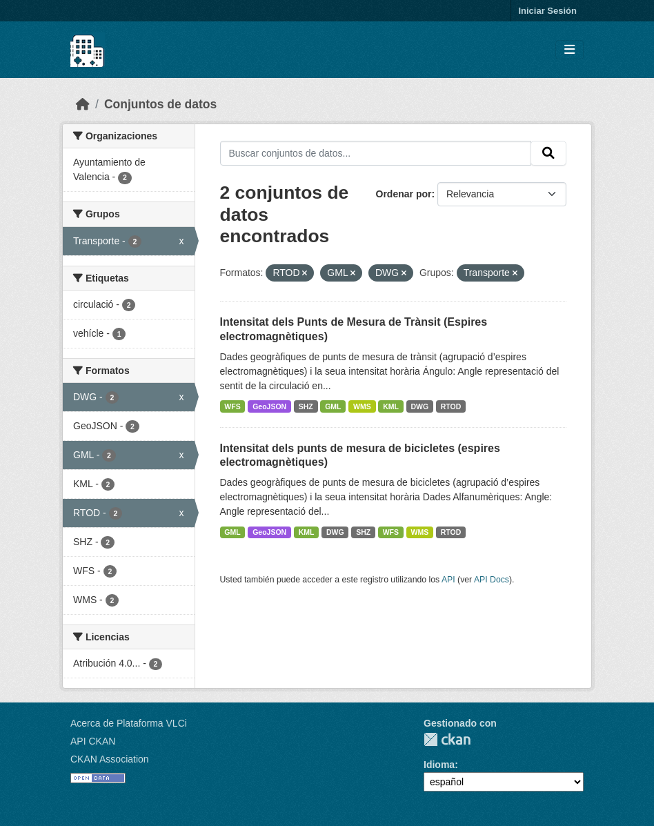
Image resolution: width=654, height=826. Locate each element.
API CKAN (92, 741)
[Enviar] (548, 153)
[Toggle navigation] (569, 50)
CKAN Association (109, 759)
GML (333, 406)
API (448, 579)
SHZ (306, 406)
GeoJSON (269, 406)
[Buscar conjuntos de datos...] (376, 153)
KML (391, 406)
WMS (362, 406)
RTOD (451, 406)
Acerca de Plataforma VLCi (128, 723)
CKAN (447, 739)
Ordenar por (404, 193)
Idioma (439, 764)
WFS (232, 406)
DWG (420, 406)
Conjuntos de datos (160, 104)
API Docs (491, 579)
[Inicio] (83, 104)
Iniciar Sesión (547, 11)
